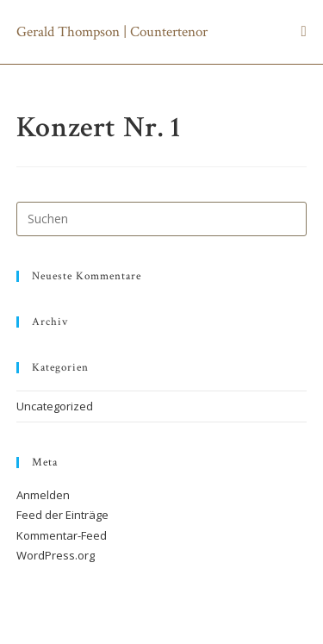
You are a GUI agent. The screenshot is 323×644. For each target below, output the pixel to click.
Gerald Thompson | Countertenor (112, 31)
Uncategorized (54, 406)
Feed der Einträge (62, 514)
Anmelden (43, 495)
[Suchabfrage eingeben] (161, 219)
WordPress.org (55, 555)
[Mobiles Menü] (304, 31)
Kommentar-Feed (61, 535)
